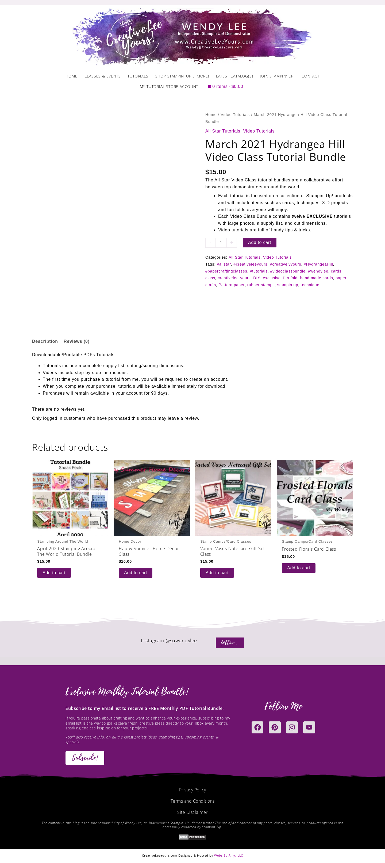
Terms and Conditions (193, 801)
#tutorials (258, 271)
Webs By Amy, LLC (228, 855)
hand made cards (316, 278)
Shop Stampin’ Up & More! (182, 76)
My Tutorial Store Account (169, 86)
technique (310, 285)
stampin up (287, 285)
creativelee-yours (234, 278)
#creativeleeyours (250, 264)
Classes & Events (102, 76)
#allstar (224, 264)
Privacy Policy (192, 790)
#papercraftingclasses (226, 271)
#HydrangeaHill (318, 264)
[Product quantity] (221, 243)
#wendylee (318, 271)
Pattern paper (232, 285)
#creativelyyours (285, 264)
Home (71, 76)
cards (336, 271)
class (210, 278)
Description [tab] (45, 341)
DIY (256, 278)
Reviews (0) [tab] (77, 341)
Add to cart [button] (54, 572)
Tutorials (138, 76)
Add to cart (259, 242)
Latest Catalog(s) (234, 76)
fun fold (290, 278)
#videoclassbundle (287, 271)
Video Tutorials (235, 114)
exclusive (271, 278)
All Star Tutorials (222, 131)
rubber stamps (261, 285)
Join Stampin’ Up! (277, 76)
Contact (310, 76)
